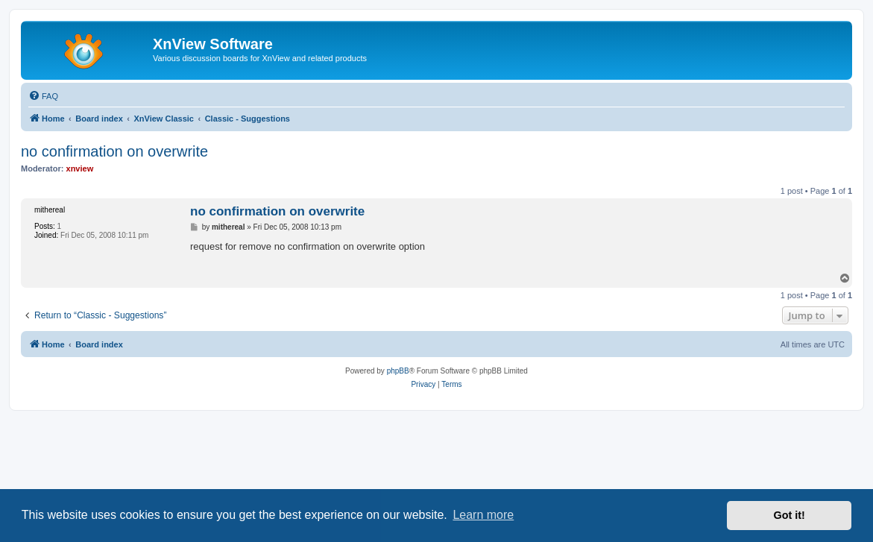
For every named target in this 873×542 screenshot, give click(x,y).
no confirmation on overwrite (114, 151)
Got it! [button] (789, 515)
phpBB (398, 371)
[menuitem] (43, 96)
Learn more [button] (483, 514)
